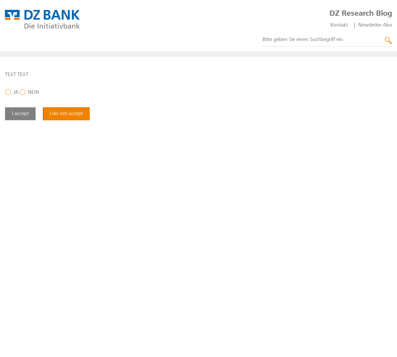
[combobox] (326, 40)
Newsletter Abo (375, 25)
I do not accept (66, 113)
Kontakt (339, 25)
